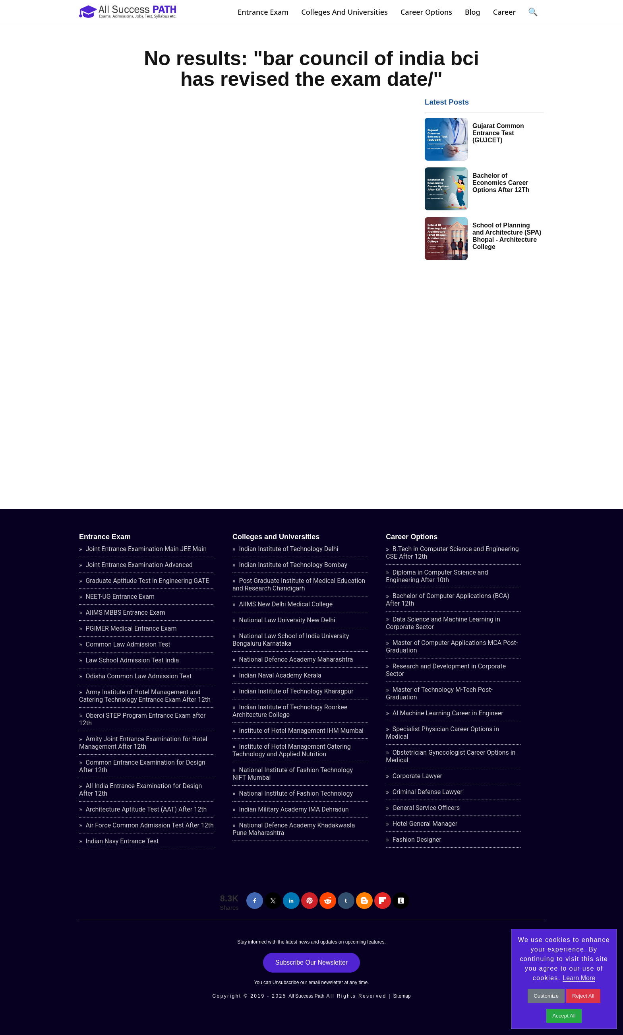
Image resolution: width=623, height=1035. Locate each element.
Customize (546, 996)
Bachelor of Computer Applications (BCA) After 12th (447, 599)
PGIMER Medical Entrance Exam (130, 628)
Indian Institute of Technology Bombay (292, 565)
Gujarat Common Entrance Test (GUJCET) (498, 133)
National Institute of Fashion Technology (295, 793)
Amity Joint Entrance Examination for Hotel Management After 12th (143, 742)
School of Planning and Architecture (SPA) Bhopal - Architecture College (506, 236)
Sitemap (401, 996)
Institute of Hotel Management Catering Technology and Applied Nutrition (291, 750)
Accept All (564, 1016)
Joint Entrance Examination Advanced (138, 565)
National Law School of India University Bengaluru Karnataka (290, 639)
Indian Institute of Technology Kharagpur (296, 691)
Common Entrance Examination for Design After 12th (142, 766)
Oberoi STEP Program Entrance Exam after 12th (142, 719)
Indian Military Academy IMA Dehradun (293, 809)
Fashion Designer (416, 839)
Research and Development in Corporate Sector (446, 670)
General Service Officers (425, 808)
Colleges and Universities (344, 12)
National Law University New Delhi (286, 620)
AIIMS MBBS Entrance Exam (124, 612)
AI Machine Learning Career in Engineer (447, 713)
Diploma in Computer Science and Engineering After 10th (437, 576)
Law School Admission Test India (131, 660)
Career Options (426, 12)
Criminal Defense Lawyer (426, 792)
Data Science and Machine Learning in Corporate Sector (443, 623)
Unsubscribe (286, 982)
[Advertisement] (484, 383)
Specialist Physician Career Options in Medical (442, 732)
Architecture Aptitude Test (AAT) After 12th (145, 809)
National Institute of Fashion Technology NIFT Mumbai (292, 773)
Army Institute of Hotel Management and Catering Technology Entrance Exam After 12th (145, 695)
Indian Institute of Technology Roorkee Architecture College (289, 710)
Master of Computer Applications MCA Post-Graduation (452, 646)
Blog (472, 12)
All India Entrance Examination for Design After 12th (140, 789)
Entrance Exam (263, 12)
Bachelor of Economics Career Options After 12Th (500, 182)
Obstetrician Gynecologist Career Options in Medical (450, 756)
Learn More (579, 978)
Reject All (583, 996)
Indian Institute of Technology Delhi (288, 549)
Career (504, 12)
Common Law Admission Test (127, 644)
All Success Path (306, 996)
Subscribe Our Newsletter (311, 962)
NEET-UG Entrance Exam (119, 596)
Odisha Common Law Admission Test (138, 676)
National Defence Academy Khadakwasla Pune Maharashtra (293, 829)
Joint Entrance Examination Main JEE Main (145, 549)
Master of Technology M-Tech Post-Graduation (439, 693)
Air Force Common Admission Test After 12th (149, 825)
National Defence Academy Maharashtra (295, 659)
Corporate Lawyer (416, 776)
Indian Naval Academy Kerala (279, 675)
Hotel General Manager (424, 823)
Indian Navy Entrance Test (121, 841)
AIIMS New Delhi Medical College (285, 604)
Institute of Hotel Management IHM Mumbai (301, 730)
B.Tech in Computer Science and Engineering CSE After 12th (452, 552)
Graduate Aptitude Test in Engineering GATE (146, 580)
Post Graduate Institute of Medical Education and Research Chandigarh (298, 584)
